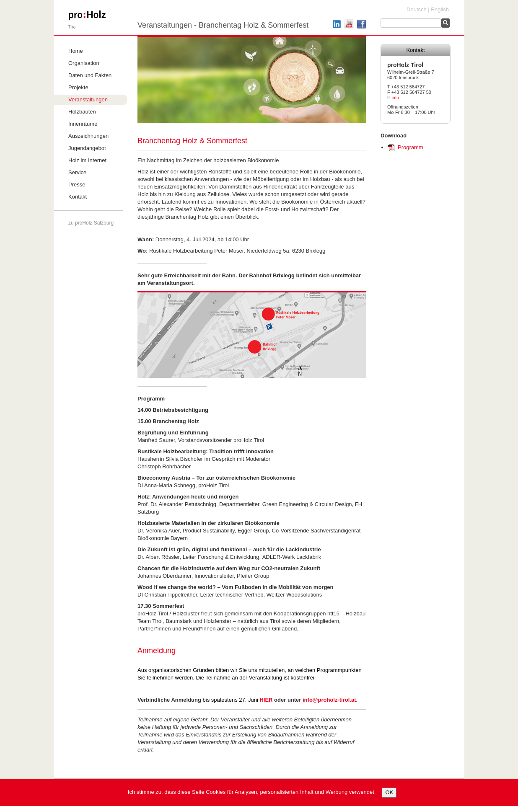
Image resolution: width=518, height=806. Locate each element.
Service (77, 172)
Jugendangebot (87, 148)
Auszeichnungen (88, 136)
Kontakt (77, 197)
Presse (76, 184)
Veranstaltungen (88, 99)
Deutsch (417, 9)
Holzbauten (82, 111)
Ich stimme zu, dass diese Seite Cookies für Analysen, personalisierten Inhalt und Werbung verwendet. (252, 792)
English (440, 9)
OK (389, 792)
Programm (410, 147)
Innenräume (82, 124)
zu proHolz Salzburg (91, 223)
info (395, 97)
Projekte (78, 87)
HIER (265, 700)
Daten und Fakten (89, 75)
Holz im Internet (87, 160)
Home (75, 51)
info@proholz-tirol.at (329, 700)
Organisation (83, 63)
